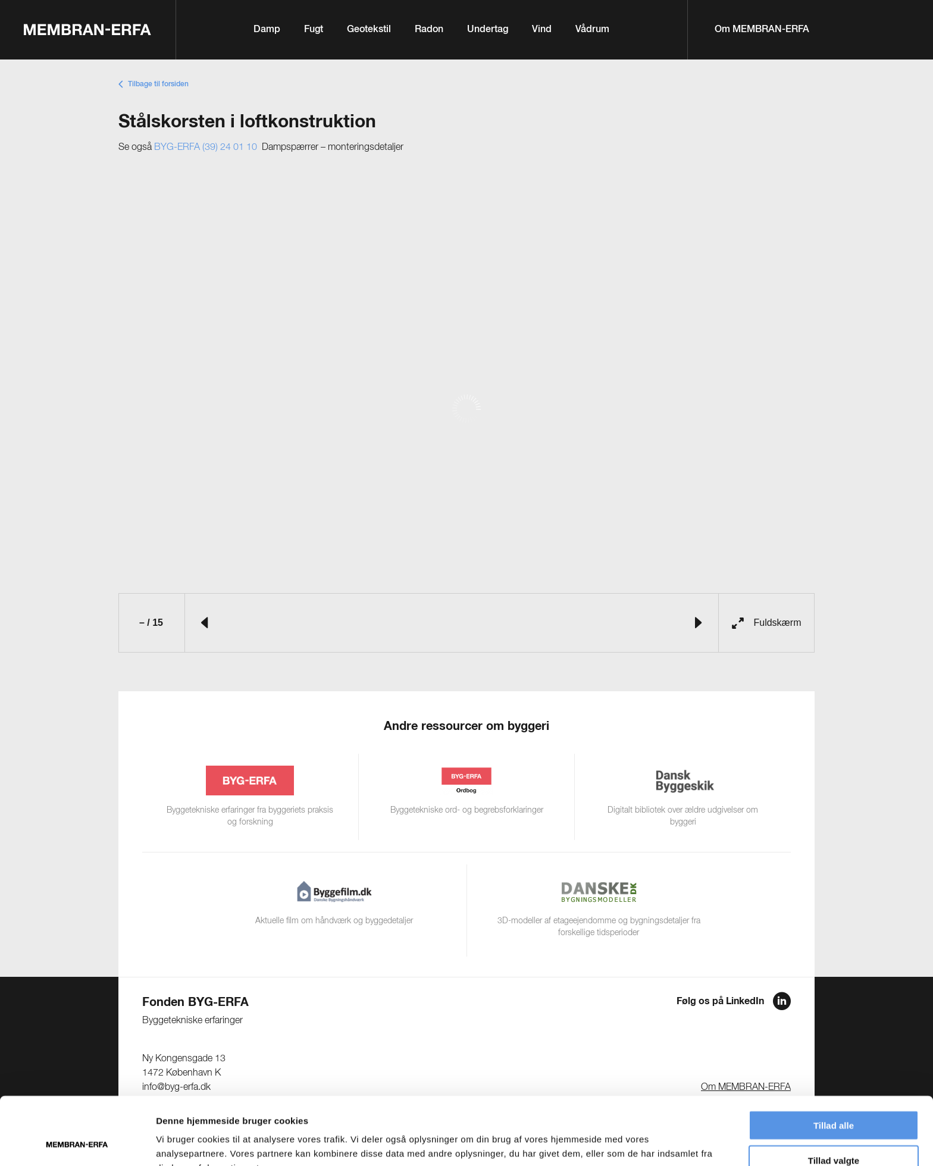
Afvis (834, 1131)
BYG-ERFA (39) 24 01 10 (205, 147)
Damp (266, 30)
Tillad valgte (833, 1097)
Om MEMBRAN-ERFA (762, 30)
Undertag (487, 30)
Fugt (313, 30)
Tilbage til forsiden (158, 84)
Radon (429, 30)
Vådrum (592, 30)
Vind (542, 30)
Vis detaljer (618, 1142)
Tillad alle (833, 1062)
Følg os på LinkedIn (720, 1001)
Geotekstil (369, 30)
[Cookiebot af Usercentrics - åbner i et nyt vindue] (77, 1143)
